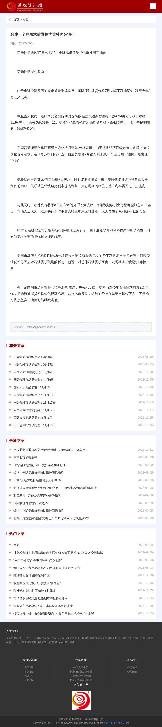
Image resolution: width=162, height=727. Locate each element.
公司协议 (29, 680)
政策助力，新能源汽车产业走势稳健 (37, 495)
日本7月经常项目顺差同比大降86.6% (38, 480)
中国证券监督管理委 (80, 680)
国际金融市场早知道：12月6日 (34, 379)
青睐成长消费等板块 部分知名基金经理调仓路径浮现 (48, 568)
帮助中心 (29, 675)
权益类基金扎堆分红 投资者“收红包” (37, 583)
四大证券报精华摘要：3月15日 (34, 357)
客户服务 (29, 671)
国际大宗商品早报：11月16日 (33, 417)
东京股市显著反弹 (25, 457)
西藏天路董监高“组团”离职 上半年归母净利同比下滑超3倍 (51, 518)
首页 (16, 19)
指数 (25, 19)
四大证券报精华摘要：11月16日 (34, 425)
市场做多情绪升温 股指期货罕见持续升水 (41, 598)
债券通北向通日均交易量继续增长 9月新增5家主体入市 (49, 450)
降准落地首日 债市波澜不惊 (32, 575)
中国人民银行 (80, 667)
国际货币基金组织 (81, 675)
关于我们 (29, 667)
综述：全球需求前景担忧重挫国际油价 (39, 472)
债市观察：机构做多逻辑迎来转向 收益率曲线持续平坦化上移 (54, 613)
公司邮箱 (132, 671)
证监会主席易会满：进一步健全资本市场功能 (43, 606)
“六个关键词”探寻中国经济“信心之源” (38, 560)
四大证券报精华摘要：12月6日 (34, 372)
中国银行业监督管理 (80, 671)
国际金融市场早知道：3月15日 (34, 364)
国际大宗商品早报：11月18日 (33, 387)
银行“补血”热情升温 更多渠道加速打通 (40, 465)
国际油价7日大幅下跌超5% (31, 503)
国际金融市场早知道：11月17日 (34, 402)
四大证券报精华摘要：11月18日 (34, 395)
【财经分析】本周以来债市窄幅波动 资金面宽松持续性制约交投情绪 (58, 552)
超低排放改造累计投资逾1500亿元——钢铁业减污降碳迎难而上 (55, 488)
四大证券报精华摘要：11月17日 (34, 410)
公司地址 (132, 667)
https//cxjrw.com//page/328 (42, 327)
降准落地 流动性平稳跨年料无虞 (35, 590)
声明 (16, 545)
